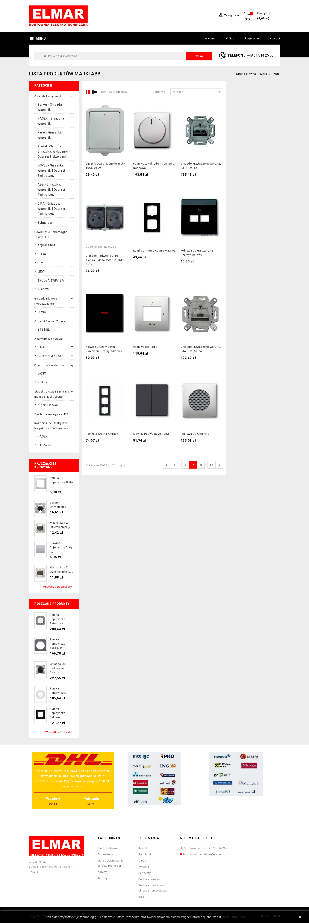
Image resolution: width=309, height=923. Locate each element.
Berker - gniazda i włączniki (50, 107)
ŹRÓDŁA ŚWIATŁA (51, 280)
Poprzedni (167, 465)
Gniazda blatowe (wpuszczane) (45, 301)
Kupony (102, 878)
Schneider (45, 222)
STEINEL (44, 329)
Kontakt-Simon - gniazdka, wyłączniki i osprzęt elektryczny (54, 151)
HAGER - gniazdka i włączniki (51, 121)
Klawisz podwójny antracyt (151, 433)
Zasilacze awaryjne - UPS (51, 414)
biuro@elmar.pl (214, 854)
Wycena (210, 38)
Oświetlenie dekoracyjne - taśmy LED (51, 234)
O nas (230, 38)
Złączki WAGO (48, 405)
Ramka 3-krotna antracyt (102, 433)
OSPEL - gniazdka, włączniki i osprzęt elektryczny (51, 170)
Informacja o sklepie (197, 838)
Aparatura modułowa (48, 338)
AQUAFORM (46, 245)
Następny (219, 465)
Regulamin (252, 38)
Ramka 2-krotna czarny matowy (154, 250)
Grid (88, 92)
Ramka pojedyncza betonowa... (58, 619)
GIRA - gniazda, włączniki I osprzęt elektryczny (51, 209)
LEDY (41, 271)
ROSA (42, 254)
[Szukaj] (123, 56)
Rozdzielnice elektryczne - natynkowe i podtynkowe (52, 425)
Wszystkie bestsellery (57, 586)
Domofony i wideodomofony (53, 365)
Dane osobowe (107, 848)
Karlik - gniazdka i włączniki (50, 135)
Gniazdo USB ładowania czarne (59, 668)
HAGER (43, 347)
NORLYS (43, 289)
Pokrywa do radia (145, 346)
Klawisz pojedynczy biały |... (61, 547)
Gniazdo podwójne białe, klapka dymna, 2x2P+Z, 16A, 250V (104, 260)
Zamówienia (105, 854)
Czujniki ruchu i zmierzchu (52, 321)
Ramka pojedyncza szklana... (57, 713)
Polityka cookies (149, 879)
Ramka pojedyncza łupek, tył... (58, 644)
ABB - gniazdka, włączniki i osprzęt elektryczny (51, 189)
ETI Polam (45, 445)
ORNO (42, 312)
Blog (141, 896)
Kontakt (275, 38)
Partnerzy (144, 873)
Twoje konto (108, 838)
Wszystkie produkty (58, 732)
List (94, 92)
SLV (40, 263)
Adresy (102, 872)
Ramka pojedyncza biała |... (61, 482)
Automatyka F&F (50, 356)
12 (211, 464)
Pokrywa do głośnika (195, 433)
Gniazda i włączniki (47, 96)
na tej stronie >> (234, 917)
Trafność (196, 91)
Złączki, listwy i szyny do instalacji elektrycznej (51, 394)
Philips (42, 382)
